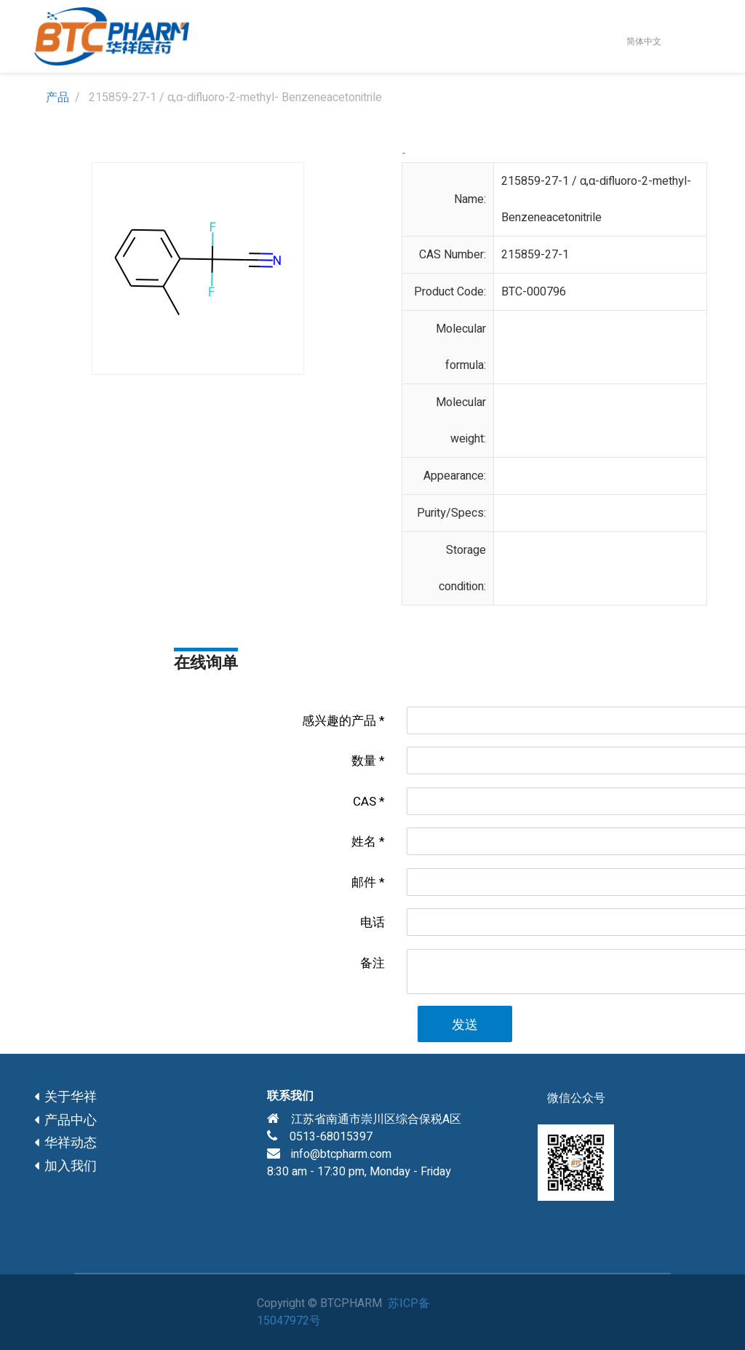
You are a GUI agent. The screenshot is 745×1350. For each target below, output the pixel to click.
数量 (363, 761)
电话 (372, 922)
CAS (364, 802)
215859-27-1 (535, 254)
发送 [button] (465, 1025)
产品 (57, 97)
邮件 (363, 882)
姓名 (363, 842)
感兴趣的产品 (339, 721)
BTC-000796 (533, 292)
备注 (372, 963)
